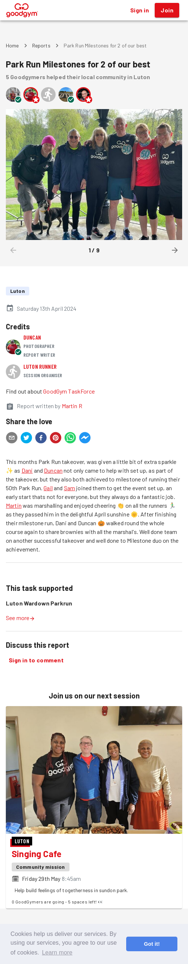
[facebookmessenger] (85, 439)
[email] (12, 439)
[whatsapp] (70, 439)
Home (12, 45)
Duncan (32, 337)
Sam (69, 487)
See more (20, 617)
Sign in (139, 10)
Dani (27, 470)
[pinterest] (55, 439)
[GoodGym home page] (22, 9)
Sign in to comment (36, 660)
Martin (14, 505)
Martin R (72, 405)
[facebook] (41, 439)
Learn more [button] (57, 952)
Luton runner (40, 366)
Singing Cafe (36, 853)
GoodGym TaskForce (69, 391)
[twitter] (26, 439)
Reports (41, 45)
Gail (48, 487)
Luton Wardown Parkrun (39, 603)
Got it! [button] (151, 944)
